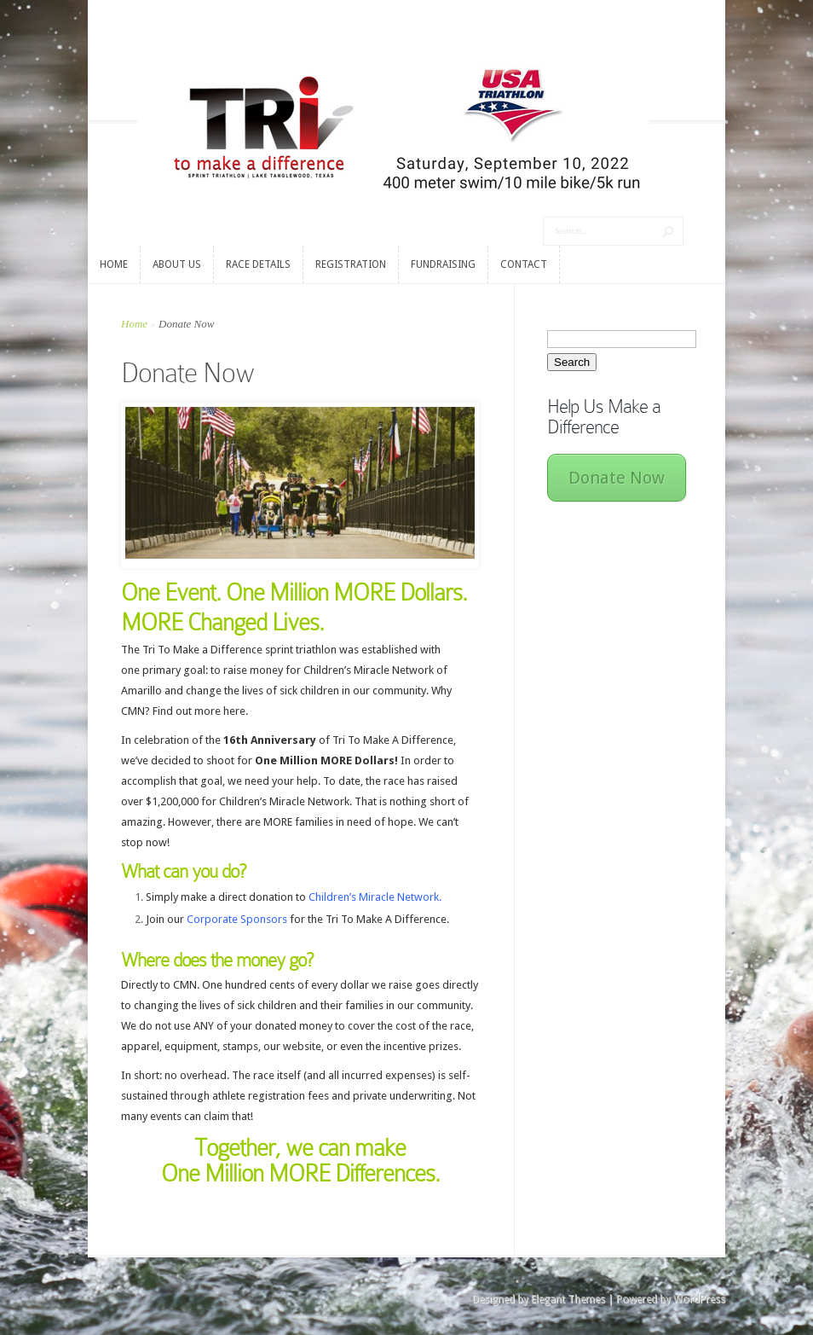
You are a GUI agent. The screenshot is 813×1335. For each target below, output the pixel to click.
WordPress (699, 1299)
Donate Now (616, 477)
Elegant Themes (568, 1299)
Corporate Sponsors (237, 919)
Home (134, 323)
